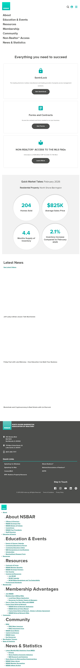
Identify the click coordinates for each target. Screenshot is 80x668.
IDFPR (44, 471)
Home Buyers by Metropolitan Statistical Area (21, 659)
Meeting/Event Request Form (16, 554)
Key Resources (11, 637)
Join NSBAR (9, 593)
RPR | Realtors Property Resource (15, 474)
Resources (9, 24)
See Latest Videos (10, 267)
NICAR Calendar (14, 578)
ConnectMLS (8, 471)
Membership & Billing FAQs (15, 596)
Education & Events (15, 19)
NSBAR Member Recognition (15, 663)
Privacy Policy (60, 492)
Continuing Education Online (15, 547)
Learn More (40, 160)
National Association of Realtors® (53, 467)
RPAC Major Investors (16, 626)
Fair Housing (10, 572)
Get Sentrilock (40, 91)
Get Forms (41, 126)
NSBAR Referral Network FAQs (19, 613)
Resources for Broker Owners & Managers (23, 600)
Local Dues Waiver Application (19, 598)
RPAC (7, 624)
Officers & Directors (12, 521)
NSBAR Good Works (12, 630)
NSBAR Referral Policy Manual (19, 608)
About (7, 15)
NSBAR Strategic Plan (13, 523)
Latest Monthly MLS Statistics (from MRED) (20, 650)
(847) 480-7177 (11, 452)
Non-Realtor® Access (16, 38)
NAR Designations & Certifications (17, 550)
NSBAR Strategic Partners (14, 569)
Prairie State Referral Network (16, 604)
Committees (10, 528)
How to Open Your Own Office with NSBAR (20, 602)
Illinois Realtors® (47, 464)
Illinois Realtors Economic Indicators (21, 655)
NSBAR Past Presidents (14, 530)
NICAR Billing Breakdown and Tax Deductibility (24, 580)
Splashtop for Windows (12, 464)
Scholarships (10, 552)
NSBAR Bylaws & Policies (14, 525)
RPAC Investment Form (16, 628)
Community (10, 33)
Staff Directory (11, 532)
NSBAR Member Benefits (14, 567)
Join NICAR (12, 576)
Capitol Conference (12, 633)
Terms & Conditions (48, 492)
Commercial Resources (13, 574)
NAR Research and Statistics (18, 657)
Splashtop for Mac (10, 467)
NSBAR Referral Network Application (21, 606)
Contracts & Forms (12, 565)
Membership (11, 29)
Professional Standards (14, 582)
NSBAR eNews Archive (13, 665)
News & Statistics (14, 42)
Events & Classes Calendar (15, 543)
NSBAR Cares (10, 635)
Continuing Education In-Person (16, 545)
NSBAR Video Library (13, 661)
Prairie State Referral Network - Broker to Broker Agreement (29, 611)
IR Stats (11, 652)
